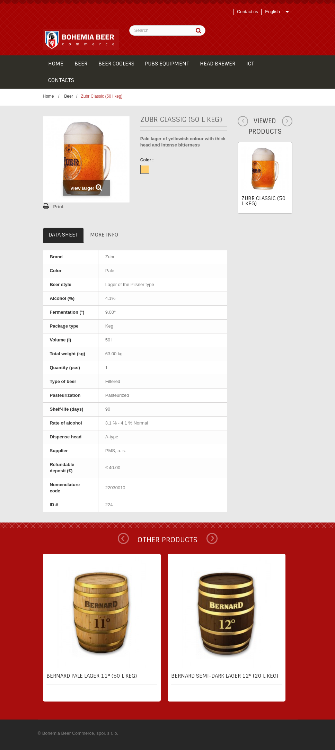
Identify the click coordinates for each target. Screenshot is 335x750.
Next (212, 538)
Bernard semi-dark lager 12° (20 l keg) (224, 675)
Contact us (247, 11)
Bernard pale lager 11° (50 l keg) (91, 675)
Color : (147, 160)
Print (58, 206)
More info (104, 234)
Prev (123, 538)
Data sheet (63, 234)
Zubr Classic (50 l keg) (263, 201)
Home (48, 96)
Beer (68, 96)
